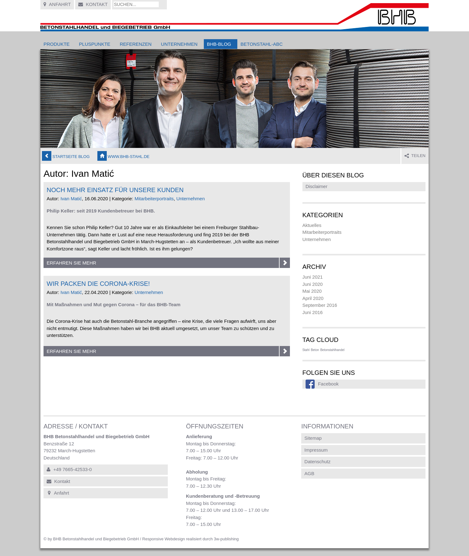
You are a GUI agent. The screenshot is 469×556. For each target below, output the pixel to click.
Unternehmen (179, 44)
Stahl (306, 350)
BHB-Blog (219, 44)
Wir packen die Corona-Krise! (98, 283)
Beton (315, 350)
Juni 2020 (312, 284)
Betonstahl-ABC (261, 44)
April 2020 (313, 298)
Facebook (328, 383)
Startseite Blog (66, 156)
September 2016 (319, 305)
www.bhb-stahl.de (123, 156)
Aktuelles (312, 225)
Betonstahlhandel (332, 350)
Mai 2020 (312, 291)
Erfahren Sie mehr (168, 263)
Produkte (57, 44)
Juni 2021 (312, 277)
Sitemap (313, 438)
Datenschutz (317, 461)
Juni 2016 (312, 312)
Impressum (315, 450)
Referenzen (136, 44)
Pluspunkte (94, 44)
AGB (309, 473)
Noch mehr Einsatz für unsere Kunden (115, 189)
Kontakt (93, 4)
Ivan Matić (71, 198)
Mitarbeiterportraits (154, 198)
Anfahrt (57, 4)
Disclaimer (316, 186)
